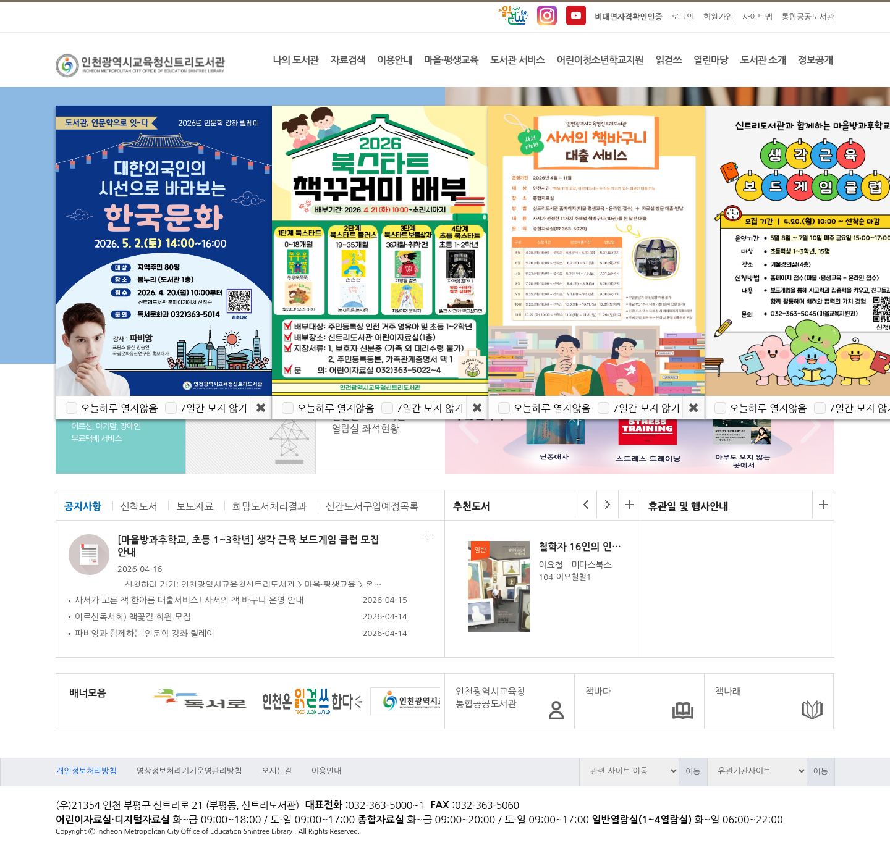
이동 (692, 772)
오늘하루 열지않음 (119, 408)
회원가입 (718, 17)
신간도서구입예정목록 (372, 506)
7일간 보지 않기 (213, 408)
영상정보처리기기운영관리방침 (189, 771)
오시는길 (276, 771)
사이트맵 (757, 17)
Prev (466, 425)
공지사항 (82, 506)
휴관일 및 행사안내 (688, 506)
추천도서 (471, 506)
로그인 (683, 17)
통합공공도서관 (807, 17)
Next (807, 425)
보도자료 (194, 506)
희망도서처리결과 (269, 506)
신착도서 (139, 506)
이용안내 (327, 771)
